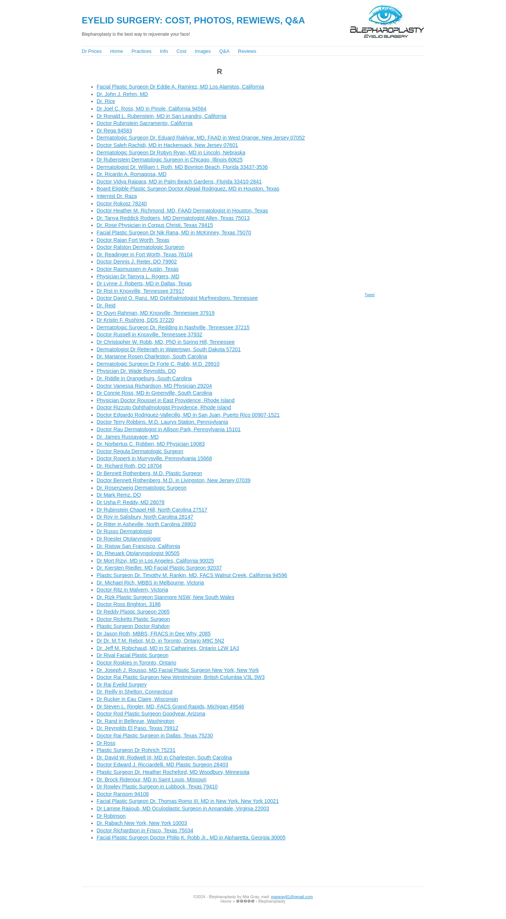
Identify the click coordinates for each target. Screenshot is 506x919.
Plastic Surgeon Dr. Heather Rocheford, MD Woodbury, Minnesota (173, 772)
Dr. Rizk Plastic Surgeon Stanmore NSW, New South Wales (166, 597)
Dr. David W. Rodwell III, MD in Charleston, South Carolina (164, 758)
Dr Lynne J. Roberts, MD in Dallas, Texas (144, 283)
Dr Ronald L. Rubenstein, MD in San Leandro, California (162, 116)
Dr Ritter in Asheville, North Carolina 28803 (146, 524)
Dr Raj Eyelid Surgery (122, 685)
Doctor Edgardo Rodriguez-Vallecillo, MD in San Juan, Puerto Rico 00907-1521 (188, 415)
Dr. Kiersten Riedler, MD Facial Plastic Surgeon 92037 (159, 568)
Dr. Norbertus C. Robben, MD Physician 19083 (151, 444)
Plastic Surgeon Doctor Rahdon (133, 626)
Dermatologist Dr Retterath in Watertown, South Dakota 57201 (169, 349)
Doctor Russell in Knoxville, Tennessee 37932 (150, 334)
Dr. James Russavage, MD (128, 437)
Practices (141, 51)
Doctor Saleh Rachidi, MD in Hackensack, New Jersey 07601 (167, 145)
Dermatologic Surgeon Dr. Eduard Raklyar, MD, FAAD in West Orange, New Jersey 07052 (201, 138)
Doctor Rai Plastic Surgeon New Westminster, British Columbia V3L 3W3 (181, 677)
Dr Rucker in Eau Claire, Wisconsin (137, 699)
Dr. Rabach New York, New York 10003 (142, 823)
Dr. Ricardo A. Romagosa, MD (132, 174)
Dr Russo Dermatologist (124, 531)
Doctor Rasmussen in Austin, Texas (138, 269)
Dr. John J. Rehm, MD (122, 94)
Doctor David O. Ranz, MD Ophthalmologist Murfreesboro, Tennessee (177, 298)
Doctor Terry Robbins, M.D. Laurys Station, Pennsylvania (162, 422)
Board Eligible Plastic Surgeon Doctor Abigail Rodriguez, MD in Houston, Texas (188, 189)
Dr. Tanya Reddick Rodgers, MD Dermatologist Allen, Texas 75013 (173, 218)
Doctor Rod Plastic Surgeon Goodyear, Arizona (151, 714)
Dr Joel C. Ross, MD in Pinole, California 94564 (152, 109)
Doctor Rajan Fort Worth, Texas (133, 240)
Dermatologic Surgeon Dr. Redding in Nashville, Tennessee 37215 (173, 327)
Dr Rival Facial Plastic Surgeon (133, 655)
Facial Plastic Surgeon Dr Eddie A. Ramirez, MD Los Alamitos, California (180, 87)
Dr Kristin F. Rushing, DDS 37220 (135, 320)
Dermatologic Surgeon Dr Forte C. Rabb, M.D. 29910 (158, 364)
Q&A (224, 51)
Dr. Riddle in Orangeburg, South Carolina (144, 378)
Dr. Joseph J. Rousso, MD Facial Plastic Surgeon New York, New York (178, 670)
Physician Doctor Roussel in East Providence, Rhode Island (166, 400)
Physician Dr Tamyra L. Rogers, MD (138, 276)
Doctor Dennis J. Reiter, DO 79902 (137, 262)
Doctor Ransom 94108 (123, 794)
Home (116, 51)
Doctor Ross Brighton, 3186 (129, 604)
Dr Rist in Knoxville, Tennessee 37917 (141, 291)
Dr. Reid (106, 305)
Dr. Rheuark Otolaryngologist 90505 (138, 553)
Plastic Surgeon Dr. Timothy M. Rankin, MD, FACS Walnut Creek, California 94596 (192, 575)
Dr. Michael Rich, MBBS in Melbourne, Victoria (150, 583)
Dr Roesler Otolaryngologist (129, 539)
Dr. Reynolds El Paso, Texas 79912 (137, 728)
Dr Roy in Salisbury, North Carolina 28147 (145, 517)
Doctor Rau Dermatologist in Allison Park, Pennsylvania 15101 (169, 429)
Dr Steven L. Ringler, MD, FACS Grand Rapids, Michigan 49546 (170, 707)
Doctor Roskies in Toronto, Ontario (136, 663)
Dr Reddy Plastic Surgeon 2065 (133, 612)
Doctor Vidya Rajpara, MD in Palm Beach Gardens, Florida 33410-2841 (179, 182)
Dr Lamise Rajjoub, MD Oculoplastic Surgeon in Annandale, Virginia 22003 (183, 808)
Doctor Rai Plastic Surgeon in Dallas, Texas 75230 (155, 736)
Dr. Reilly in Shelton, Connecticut (135, 692)
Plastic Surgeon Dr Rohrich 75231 (136, 750)
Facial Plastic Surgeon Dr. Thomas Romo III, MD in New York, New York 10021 (188, 801)
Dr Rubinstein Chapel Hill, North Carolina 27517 (152, 510)
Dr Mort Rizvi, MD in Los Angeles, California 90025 (155, 561)
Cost (181, 51)
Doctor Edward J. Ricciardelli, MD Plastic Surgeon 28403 (162, 765)
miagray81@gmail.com (292, 896)
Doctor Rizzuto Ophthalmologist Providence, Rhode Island (164, 407)
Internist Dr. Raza (117, 196)
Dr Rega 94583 (114, 131)
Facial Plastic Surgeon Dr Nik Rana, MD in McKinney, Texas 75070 (174, 233)
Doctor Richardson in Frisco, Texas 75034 (145, 830)
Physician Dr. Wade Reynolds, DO (136, 371)
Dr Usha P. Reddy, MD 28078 (131, 502)
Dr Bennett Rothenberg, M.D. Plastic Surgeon (149, 473)
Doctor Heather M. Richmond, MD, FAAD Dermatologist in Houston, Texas (182, 211)
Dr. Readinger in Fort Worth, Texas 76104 (145, 254)
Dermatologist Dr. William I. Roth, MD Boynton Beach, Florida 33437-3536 (182, 167)
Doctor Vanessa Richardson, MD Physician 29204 (154, 386)
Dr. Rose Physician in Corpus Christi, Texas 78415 (155, 225)
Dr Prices (92, 51)
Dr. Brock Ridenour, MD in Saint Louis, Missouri (152, 779)
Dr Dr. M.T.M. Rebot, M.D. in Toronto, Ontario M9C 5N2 (161, 641)
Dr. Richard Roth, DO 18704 (129, 466)
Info (164, 51)
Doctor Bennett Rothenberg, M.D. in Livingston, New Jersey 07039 (174, 480)
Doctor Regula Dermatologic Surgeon (140, 451)
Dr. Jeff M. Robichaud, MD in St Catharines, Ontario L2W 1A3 (168, 648)
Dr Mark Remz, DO (119, 495)
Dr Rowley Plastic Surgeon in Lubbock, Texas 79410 (157, 787)
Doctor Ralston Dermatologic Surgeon (141, 247)
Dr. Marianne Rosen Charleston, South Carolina (152, 356)
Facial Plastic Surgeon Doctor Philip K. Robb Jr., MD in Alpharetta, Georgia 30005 (191, 837)
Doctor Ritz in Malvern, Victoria (132, 590)
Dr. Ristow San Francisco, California (138, 546)
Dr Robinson (111, 816)
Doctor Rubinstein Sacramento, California (145, 123)
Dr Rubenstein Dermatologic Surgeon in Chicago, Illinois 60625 (170, 160)
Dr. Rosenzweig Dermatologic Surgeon (142, 488)
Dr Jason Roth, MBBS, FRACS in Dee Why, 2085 (154, 634)
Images (203, 51)
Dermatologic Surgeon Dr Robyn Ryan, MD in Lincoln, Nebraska (171, 153)
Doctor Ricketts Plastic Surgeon (133, 619)
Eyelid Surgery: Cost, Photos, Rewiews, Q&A (193, 20)
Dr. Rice (106, 101)
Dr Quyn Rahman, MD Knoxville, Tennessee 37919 (155, 313)
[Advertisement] (219, 866)
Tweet (370, 295)
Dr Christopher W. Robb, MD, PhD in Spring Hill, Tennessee (166, 342)
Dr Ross (106, 743)
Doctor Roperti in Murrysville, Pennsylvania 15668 (154, 458)
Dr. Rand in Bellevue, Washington (136, 721)
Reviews (247, 51)
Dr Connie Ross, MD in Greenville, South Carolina (154, 393)
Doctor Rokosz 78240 (122, 203)
